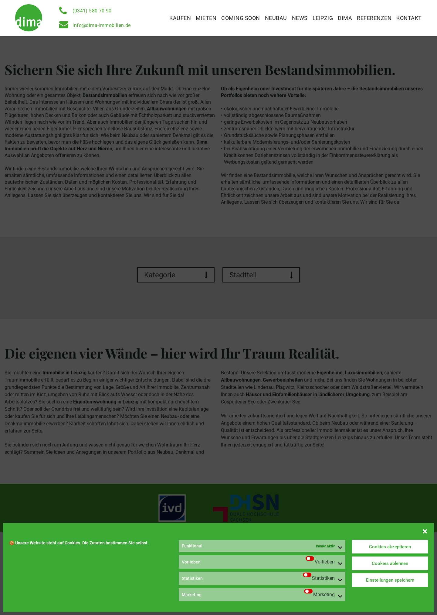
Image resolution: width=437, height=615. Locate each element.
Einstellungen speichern (390, 580)
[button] (425, 531)
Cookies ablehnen (390, 563)
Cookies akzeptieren (390, 547)
